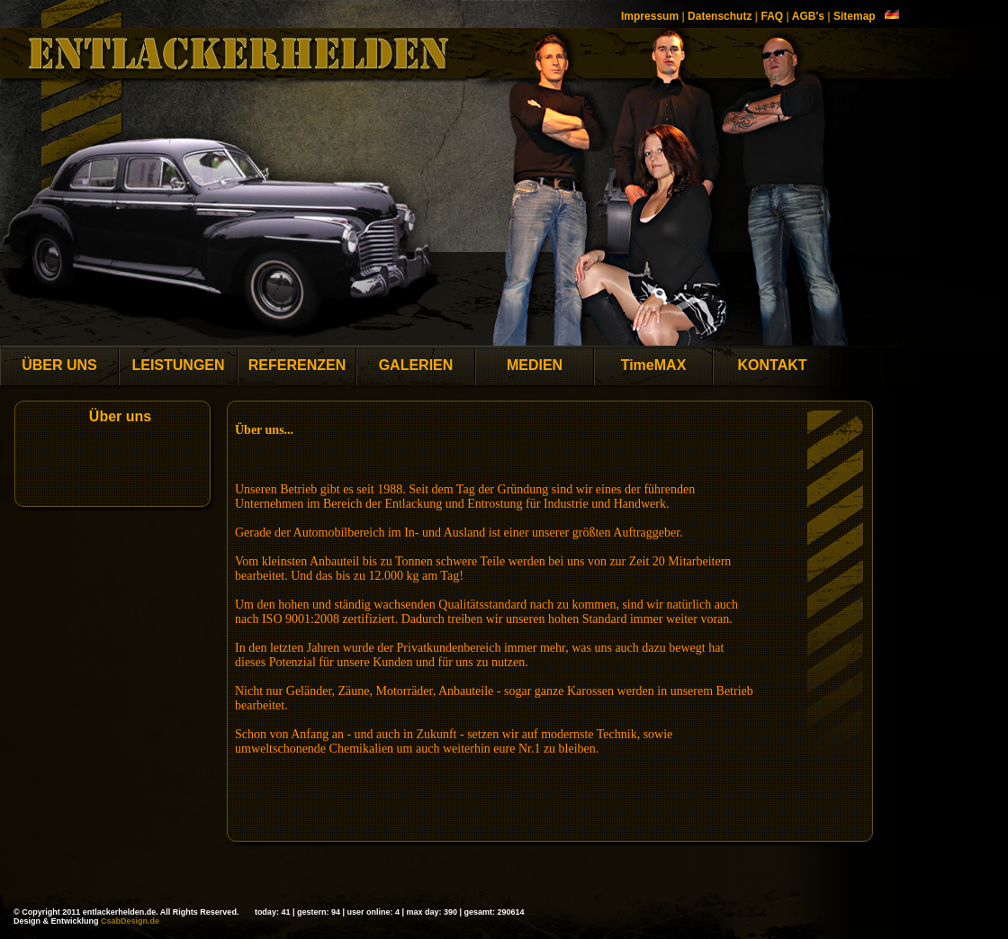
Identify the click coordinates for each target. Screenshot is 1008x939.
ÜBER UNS (59, 365)
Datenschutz (720, 16)
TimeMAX (654, 365)
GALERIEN (416, 365)
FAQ (771, 16)
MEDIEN (534, 365)
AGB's (808, 16)
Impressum (650, 16)
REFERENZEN (297, 365)
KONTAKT (771, 365)
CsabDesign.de (130, 920)
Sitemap (854, 16)
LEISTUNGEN (177, 365)
